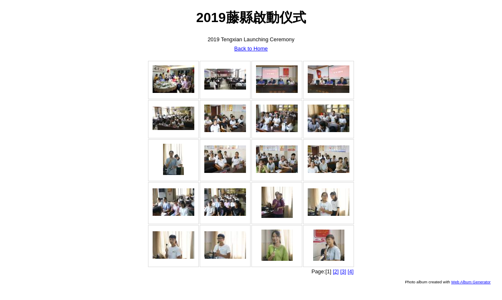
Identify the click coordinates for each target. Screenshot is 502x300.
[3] (343, 271)
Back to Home (251, 48)
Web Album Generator (471, 282)
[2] (336, 271)
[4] (351, 271)
